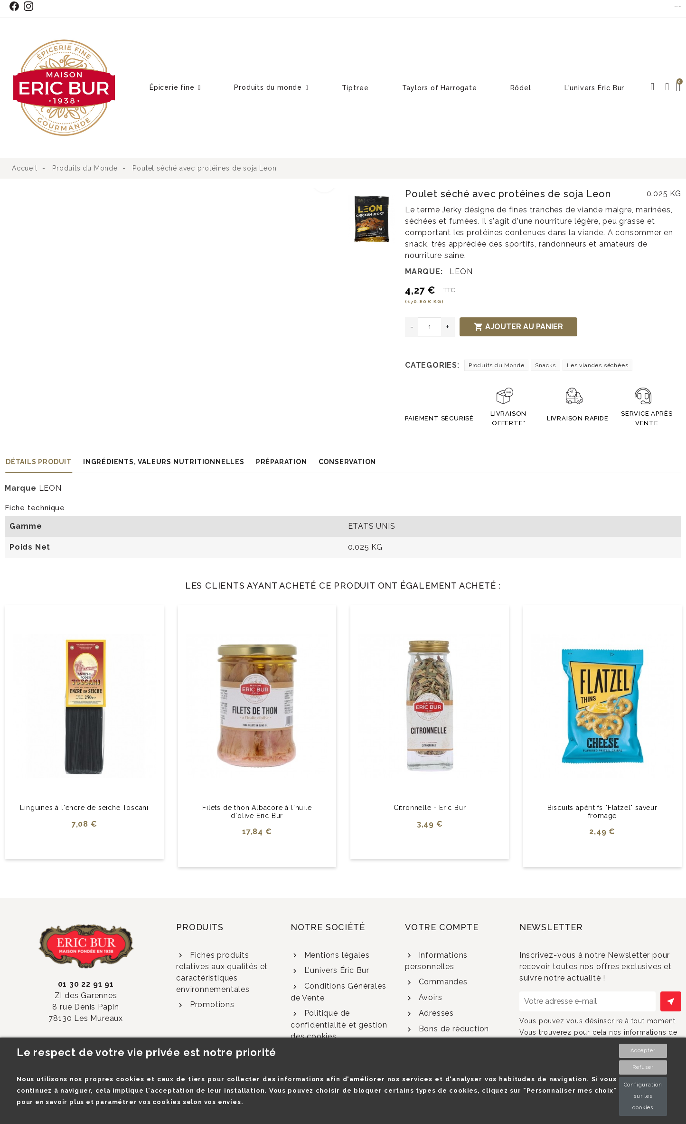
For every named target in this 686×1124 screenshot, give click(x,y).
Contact (678, 6)
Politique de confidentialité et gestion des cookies (339, 1025)
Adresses (435, 1013)
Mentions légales (336, 955)
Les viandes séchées (597, 365)
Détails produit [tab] (39, 462)
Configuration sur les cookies (643, 1096)
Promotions (211, 1004)
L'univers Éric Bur (335, 970)
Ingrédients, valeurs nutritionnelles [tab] (163, 462)
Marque (21, 488)
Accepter (642, 1051)
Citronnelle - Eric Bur (430, 807)
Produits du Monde (497, 365)
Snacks (545, 365)
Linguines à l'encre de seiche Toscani (84, 807)
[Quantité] (430, 326)
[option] (174, 194)
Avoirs (429, 997)
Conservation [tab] (347, 462)
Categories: (432, 365)
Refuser (643, 1067)
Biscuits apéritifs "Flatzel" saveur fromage (602, 811)
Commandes (442, 981)
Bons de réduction (452, 1028)
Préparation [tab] (281, 462)
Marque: (424, 271)
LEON (461, 271)
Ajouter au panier (518, 327)
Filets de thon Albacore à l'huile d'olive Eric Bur (256, 811)
